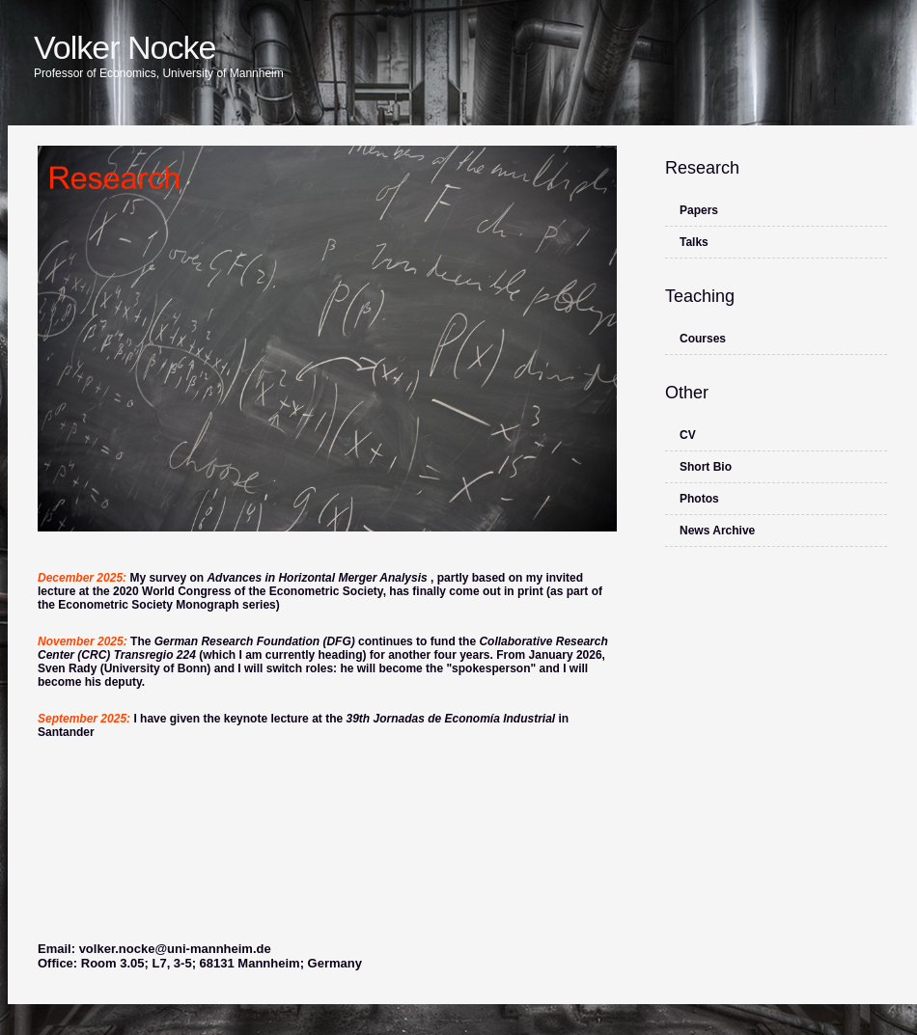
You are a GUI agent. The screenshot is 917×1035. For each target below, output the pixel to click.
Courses (703, 338)
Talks (694, 242)
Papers (699, 210)
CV (688, 435)
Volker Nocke (124, 47)
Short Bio (706, 467)
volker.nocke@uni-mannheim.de (175, 948)
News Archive (717, 530)
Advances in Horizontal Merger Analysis (319, 578)
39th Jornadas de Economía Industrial (452, 718)
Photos (699, 498)
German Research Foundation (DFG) (256, 641)
